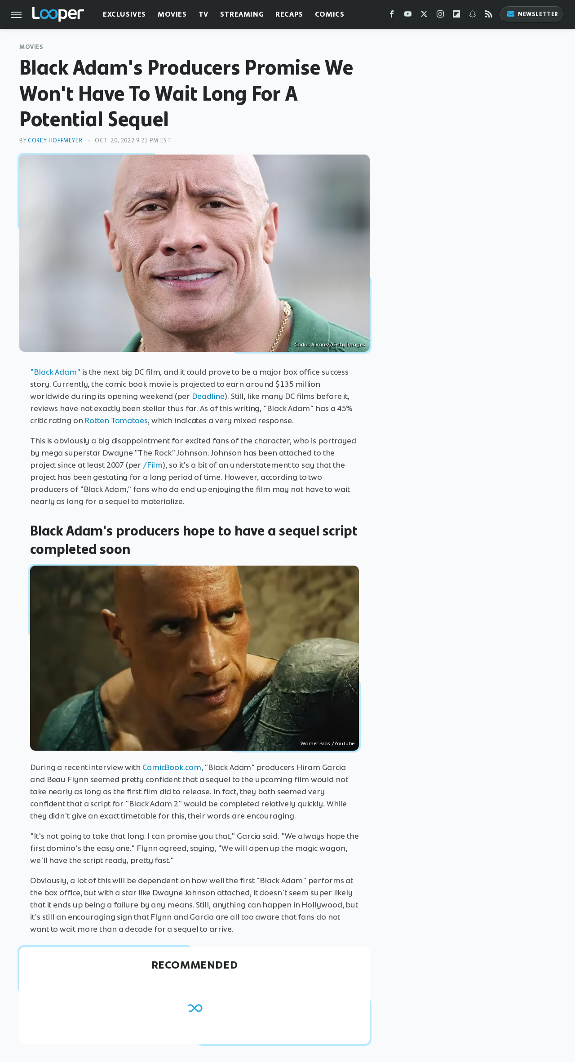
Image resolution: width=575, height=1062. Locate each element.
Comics (330, 14)
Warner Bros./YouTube (327, 743)
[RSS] (488, 16)
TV (203, 14)
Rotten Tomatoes (116, 420)
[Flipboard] (456, 16)
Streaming (242, 14)
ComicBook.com (171, 767)
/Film (153, 465)
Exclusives (124, 14)
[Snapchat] (472, 16)
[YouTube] (407, 16)
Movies (172, 14)
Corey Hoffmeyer (55, 140)
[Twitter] (424, 16)
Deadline (208, 396)
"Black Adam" (55, 372)
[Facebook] (391, 16)
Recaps (289, 14)
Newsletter (532, 14)
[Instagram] (440, 16)
